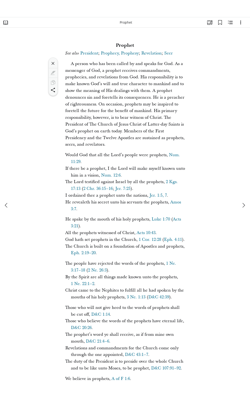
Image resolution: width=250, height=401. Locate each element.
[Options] (240, 22)
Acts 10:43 (146, 233)
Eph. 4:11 (173, 239)
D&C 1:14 (100, 314)
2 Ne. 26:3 (97, 270)
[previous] (6, 205)
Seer (168, 53)
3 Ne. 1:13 (136, 297)
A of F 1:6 (121, 379)
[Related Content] (230, 22)
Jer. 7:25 (122, 188)
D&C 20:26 (81, 328)
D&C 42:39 (158, 297)
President (89, 53)
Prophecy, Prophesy (120, 53)
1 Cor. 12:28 (150, 239)
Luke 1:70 (161, 219)
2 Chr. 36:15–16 (98, 188)
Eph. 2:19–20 (83, 253)
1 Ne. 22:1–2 (82, 284)
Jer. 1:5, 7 (158, 195)
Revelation (151, 53)
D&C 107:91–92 (166, 368)
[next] (243, 205)
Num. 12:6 (111, 175)
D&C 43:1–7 (136, 355)
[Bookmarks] (220, 22)
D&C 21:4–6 (97, 341)
